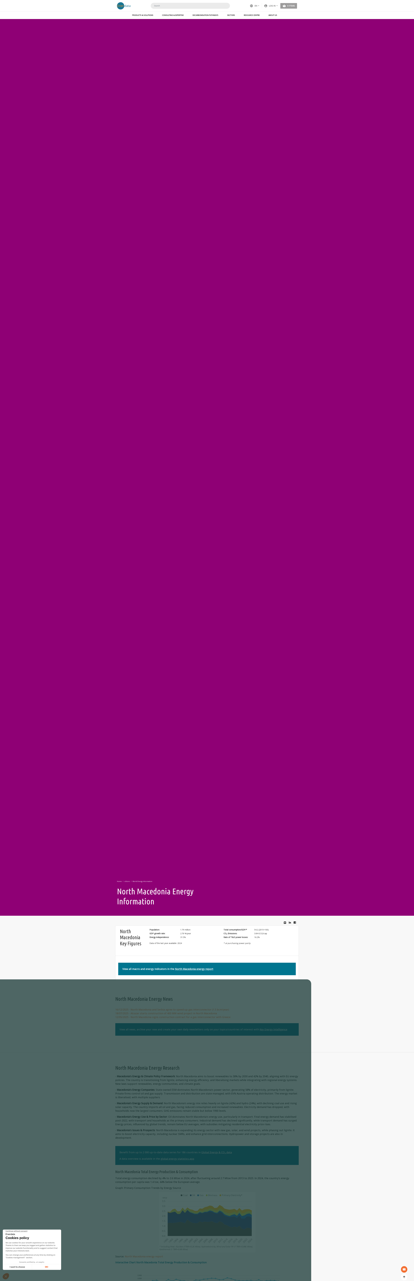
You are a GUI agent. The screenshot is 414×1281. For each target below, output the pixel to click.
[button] (271, 6)
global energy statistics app (177, 1158)
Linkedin (290, 923)
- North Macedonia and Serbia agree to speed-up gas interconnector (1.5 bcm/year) (172, 1009)
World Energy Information (142, 881)
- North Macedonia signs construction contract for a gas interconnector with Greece (172, 1017)
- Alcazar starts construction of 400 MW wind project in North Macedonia (166, 1013)
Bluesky (285, 923)
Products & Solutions (142, 15)
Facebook (295, 923)
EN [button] (253, 6)
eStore (127, 881)
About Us (272, 15)
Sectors (231, 15)
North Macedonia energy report (194, 969)
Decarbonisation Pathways (205, 15)
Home (119, 881)
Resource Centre (252, 15)
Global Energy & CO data (216, 1152)
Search (224, 6)
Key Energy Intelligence (273, 1029)
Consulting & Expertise (173, 15)
